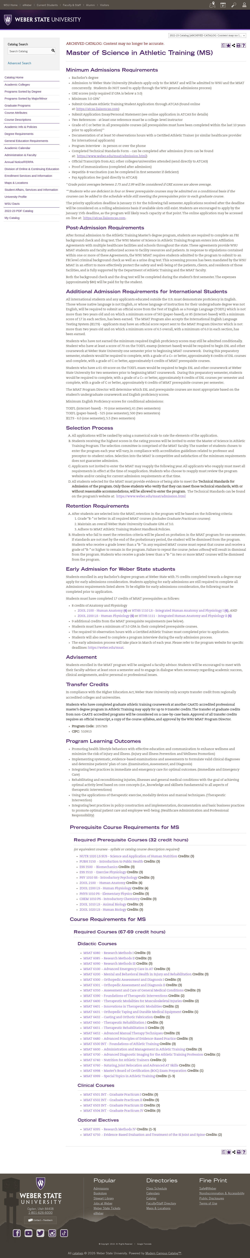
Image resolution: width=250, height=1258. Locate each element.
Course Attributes (16, 112)
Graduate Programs (17, 105)
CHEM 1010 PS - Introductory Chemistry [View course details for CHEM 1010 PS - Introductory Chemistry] (110, 899)
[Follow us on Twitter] (40, 1233)
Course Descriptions (18, 119)
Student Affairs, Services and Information (31, 189)
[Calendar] (223, 5)
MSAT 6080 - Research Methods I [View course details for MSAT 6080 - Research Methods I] (108, 953)
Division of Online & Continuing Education (32, 169)
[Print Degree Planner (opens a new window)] (223, 45)
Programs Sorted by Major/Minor (26, 98)
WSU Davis (12, 203)
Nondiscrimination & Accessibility (221, 1193)
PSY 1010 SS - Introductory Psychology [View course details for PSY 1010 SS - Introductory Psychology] (108, 877)
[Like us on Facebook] (17, 1233)
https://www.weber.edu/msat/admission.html (111, 156)
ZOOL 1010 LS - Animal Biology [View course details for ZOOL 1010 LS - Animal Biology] (103, 904)
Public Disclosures (211, 1198)
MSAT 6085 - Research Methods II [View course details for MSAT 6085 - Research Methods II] (109, 958)
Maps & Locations (16, 182)
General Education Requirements (26, 140)
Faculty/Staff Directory (161, 1203)
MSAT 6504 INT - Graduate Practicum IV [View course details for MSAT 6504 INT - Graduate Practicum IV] (113, 1110)
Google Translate (144, 1243)
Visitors (104, 5)
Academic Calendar (17, 148)
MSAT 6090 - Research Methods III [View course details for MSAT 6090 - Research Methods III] (109, 963)
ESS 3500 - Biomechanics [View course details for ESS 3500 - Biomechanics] (99, 867)
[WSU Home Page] (40, 1190)
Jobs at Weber (103, 1203)
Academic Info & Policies (21, 126)
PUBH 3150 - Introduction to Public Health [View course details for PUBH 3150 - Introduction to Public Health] (111, 861)
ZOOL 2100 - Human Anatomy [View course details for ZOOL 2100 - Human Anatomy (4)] (102, 610)
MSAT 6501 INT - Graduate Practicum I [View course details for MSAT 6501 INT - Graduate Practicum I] (112, 1094)
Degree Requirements (19, 133)
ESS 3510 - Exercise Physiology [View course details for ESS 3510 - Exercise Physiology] (103, 872)
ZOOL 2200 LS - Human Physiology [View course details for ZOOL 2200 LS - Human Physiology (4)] (106, 616)
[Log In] (244, 5)
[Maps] (212, 5)
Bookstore (100, 1193)
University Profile (16, 196)
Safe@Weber (207, 1188)
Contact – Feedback (40, 1220)
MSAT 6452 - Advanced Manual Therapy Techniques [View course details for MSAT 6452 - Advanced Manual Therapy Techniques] (123, 1033)
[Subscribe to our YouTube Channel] (28, 1233)
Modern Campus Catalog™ (163, 1253)
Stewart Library (104, 1198)
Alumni (90, 5)
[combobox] (207, 35)
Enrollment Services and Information (28, 175)
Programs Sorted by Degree (23, 91)
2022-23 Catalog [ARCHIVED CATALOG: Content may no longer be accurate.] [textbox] (208, 35)
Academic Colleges (17, 84)
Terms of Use (208, 1203)
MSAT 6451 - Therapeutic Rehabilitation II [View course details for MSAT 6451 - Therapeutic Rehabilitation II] (115, 1028)
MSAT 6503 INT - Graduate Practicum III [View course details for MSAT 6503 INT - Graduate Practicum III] (113, 1105)
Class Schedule (156, 1188)
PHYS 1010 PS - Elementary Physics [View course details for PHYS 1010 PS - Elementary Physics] (106, 894)
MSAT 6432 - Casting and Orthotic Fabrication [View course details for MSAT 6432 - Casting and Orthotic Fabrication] (118, 1017)
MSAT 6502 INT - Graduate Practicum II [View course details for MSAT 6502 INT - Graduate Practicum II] (112, 1100)
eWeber (27, 5)
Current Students (47, 5)
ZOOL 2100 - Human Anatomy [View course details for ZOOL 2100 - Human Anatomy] (102, 883)
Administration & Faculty (20, 155)
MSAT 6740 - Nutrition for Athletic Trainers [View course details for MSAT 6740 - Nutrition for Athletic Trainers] (116, 1060)
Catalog (151, 1198)
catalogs (77, 1253)
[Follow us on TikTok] (64, 1233)
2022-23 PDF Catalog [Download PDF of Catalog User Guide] (19, 210)
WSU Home (10, 5)
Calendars (153, 1193)
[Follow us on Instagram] (52, 1233)
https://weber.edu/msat (105, 647)
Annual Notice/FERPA (19, 162)
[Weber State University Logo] (42, 19)
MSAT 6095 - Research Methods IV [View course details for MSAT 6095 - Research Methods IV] (109, 1129)
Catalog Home (14, 77)
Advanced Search (19, 63)
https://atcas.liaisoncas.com (97, 109)
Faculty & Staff (72, 5)
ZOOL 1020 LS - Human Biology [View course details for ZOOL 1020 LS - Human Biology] (103, 909)
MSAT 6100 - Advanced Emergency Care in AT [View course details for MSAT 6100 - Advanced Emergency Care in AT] (118, 969)
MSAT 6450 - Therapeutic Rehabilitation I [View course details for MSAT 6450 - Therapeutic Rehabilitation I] (114, 1022)
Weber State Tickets (107, 1208)
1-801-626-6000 (40, 1213)
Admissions (101, 1188)
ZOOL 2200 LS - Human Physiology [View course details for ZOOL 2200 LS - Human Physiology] (105, 888)
